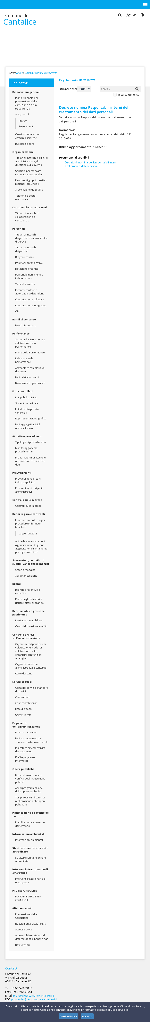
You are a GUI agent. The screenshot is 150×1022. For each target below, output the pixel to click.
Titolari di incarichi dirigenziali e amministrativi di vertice (31, 238)
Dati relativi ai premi (27, 377)
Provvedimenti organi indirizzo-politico (28, 480)
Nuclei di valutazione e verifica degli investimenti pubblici (30, 778)
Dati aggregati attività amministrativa (27, 426)
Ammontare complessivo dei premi (30, 369)
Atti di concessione (26, 575)
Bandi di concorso (24, 319)
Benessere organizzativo (30, 383)
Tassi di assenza (25, 284)
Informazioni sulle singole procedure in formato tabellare (30, 523)
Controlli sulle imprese (27, 500)
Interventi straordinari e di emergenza (30, 871)
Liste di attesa (23, 709)
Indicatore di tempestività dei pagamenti (30, 749)
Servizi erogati (22, 681)
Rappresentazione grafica (30, 418)
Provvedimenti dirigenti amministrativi (29, 489)
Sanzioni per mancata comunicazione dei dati (29, 172)
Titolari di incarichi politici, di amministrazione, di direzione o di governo (31, 161)
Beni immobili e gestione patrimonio (28, 612)
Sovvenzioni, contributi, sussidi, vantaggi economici (30, 561)
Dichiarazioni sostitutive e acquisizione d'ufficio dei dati (30, 461)
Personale (18, 228)
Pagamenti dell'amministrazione (26, 724)
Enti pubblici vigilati (26, 397)
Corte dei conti (23, 673)
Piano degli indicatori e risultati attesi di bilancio (29, 600)
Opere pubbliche (23, 769)
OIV (17, 311)
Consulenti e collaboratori (29, 207)
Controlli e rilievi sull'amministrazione (26, 636)
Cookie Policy (68, 1016)
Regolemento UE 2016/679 (30, 923)
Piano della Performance (30, 352)
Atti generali (22, 114)
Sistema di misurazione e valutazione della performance (30, 343)
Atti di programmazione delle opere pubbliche (29, 789)
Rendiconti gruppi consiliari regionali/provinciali (31, 181)
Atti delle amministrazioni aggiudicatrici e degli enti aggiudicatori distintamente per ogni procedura (31, 547)
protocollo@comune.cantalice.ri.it (72, 984)
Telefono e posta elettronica (25, 197)
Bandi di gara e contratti (28, 514)
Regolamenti (26, 126)
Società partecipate (26, 403)
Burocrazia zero (24, 143)
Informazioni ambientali (28, 834)
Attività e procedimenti (27, 436)
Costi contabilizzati (26, 703)
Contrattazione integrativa (30, 305)
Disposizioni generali (26, 92)
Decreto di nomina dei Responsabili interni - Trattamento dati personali (101, 157)
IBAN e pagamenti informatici (25, 758)
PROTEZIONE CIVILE (24, 890)
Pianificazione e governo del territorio (30, 814)
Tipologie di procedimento (30, 442)
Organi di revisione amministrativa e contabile (30, 665)
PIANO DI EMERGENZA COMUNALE (28, 898)
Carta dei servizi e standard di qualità (31, 689)
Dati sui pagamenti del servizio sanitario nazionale (31, 740)
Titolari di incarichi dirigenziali (25, 249)
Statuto (23, 121)
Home (19, 73)
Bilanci (16, 584)
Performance (20, 333)
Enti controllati (22, 391)
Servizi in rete (23, 715)
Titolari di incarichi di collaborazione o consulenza (27, 216)
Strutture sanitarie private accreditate (30, 849)
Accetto (87, 1016)
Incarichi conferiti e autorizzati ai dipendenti (29, 291)
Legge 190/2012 (28, 533)
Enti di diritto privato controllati (27, 410)
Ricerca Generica (128, 94)
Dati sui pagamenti (26, 732)
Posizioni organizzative (29, 263)
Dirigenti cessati (24, 257)
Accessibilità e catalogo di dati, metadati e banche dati (31, 937)
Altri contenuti (22, 908)
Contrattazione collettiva (29, 299)
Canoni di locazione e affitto (31, 626)
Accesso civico (23, 929)
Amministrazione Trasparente (41, 73)
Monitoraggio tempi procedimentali (26, 449)
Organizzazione (23, 152)
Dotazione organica (26, 268)
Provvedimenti (21, 472)
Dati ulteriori (22, 945)
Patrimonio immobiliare (29, 620)
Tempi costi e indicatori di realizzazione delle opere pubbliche (30, 801)
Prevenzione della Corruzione (26, 915)
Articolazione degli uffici (29, 189)
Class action (22, 697)
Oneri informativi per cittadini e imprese (27, 135)
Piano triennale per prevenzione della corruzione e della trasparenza (26, 103)
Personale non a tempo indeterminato (29, 276)
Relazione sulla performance (24, 360)
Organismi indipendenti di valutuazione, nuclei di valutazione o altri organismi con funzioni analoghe (30, 651)
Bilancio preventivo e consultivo (27, 591)
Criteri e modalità (25, 570)
